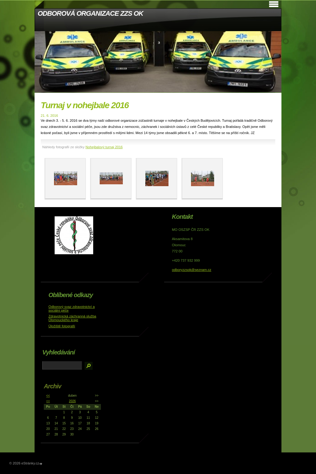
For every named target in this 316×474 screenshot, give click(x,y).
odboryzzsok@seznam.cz (191, 270)
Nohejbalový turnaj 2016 (104, 147)
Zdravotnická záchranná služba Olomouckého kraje (72, 318)
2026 (72, 401)
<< (48, 395)
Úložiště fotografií (61, 326)
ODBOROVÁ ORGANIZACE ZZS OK (90, 13)
